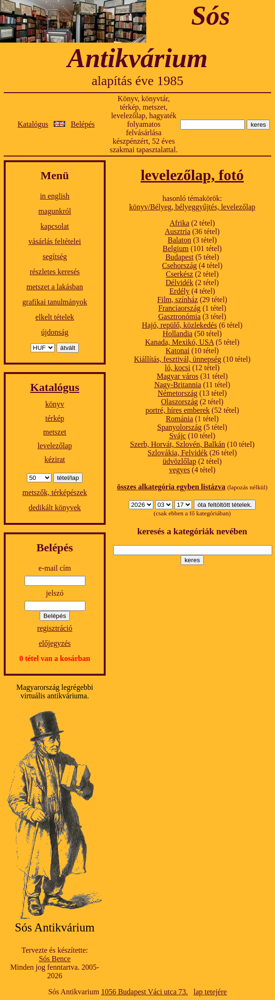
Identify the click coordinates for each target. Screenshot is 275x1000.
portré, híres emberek (177, 410)
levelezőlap (55, 446)
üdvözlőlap (179, 461)
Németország (177, 393)
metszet (55, 432)
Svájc (177, 436)
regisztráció (55, 628)
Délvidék (179, 282)
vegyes (179, 470)
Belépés (83, 124)
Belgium (176, 248)
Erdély (179, 291)
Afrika (180, 223)
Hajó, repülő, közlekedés (179, 325)
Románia (179, 419)
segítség (54, 256)
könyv (54, 404)
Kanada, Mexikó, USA (179, 342)
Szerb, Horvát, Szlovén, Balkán (177, 444)
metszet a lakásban (54, 287)
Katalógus (32, 124)
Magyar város (177, 376)
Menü (55, 175)
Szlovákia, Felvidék (178, 453)
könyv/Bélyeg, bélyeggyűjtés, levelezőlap (192, 207)
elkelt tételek (54, 317)
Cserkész (179, 274)
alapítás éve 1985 (137, 80)
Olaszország (179, 402)
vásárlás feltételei (54, 241)
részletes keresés (55, 272)
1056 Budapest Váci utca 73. (144, 992)
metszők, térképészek (55, 492)
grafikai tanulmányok (54, 302)
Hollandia (177, 334)
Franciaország (179, 308)
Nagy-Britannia (177, 385)
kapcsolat (55, 226)
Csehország (179, 265)
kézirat (54, 459)
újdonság (54, 332)
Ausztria (177, 231)
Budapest (180, 257)
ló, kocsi (177, 368)
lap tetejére (210, 992)
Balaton (180, 240)
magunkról (54, 211)
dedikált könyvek (55, 508)
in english (55, 196)
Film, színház (177, 300)
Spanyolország (179, 427)
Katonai (178, 351)
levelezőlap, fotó (192, 174)
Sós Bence (54, 959)
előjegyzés (55, 643)
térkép (54, 418)
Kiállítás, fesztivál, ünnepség (177, 359)
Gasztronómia (179, 317)
